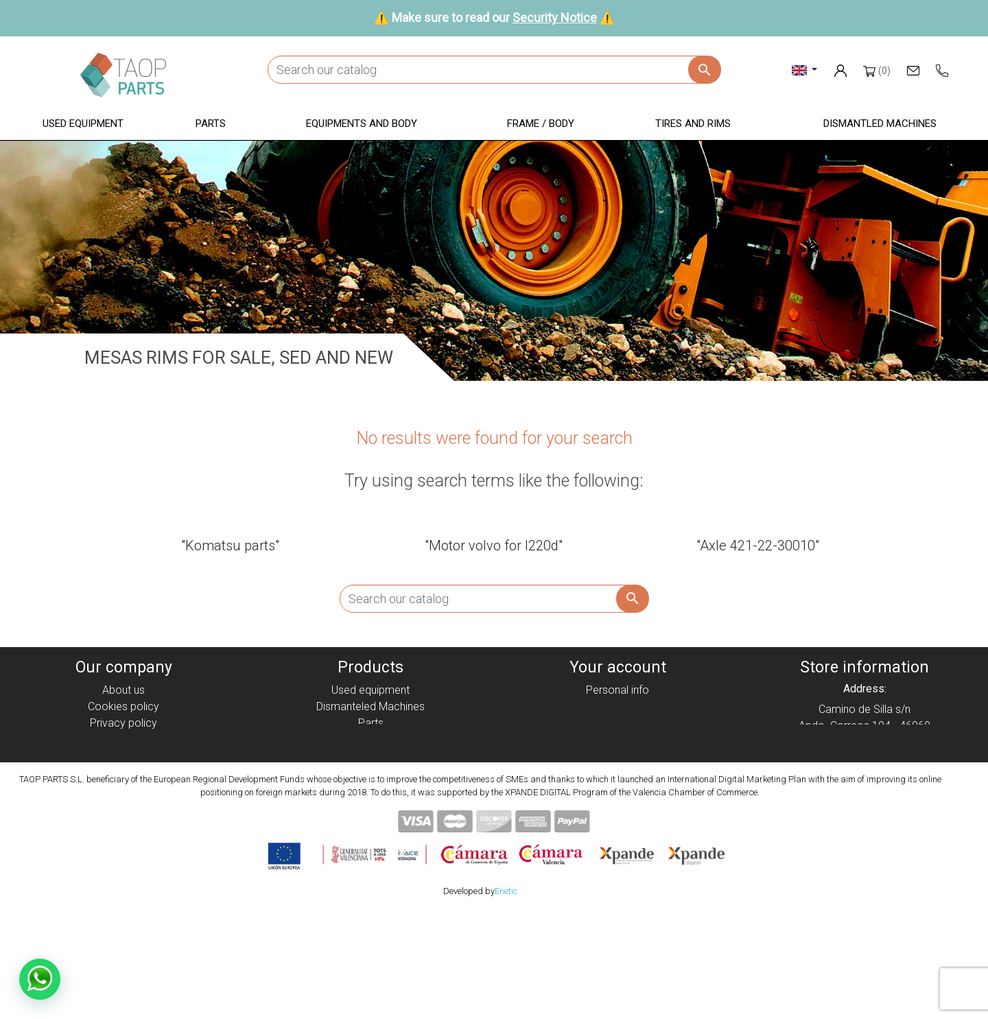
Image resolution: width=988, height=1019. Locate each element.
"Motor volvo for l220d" (494, 545)
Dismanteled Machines (370, 706)
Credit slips (617, 722)
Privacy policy (123, 722)
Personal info (617, 689)
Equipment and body (370, 739)
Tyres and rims (370, 772)
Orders (618, 706)
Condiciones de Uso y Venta (123, 755)
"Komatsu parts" (230, 545)
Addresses (618, 739)
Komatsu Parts (371, 788)
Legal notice (123, 739)
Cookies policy (123, 706)
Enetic (506, 998)
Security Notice (555, 17)
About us (123, 689)
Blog (123, 805)
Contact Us (123, 788)
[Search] (494, 70)
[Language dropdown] (804, 69)
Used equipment (370, 689)
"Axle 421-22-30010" (757, 545)
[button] (83, 124)
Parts (371, 722)
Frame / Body (371, 755)
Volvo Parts (370, 805)
